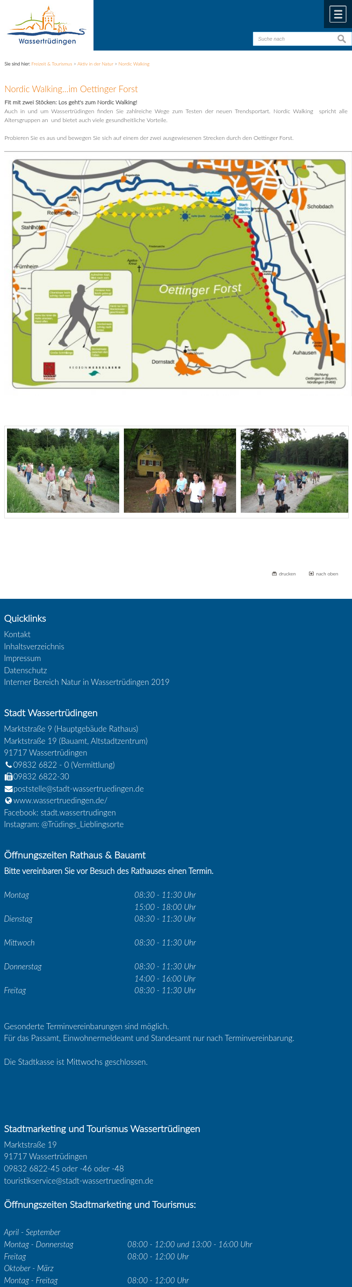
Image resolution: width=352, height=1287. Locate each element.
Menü (338, 14)
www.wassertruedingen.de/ (61, 800)
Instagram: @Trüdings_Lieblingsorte (64, 824)
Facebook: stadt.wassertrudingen (60, 812)
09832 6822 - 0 (36, 765)
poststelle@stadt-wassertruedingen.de (79, 788)
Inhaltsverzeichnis (34, 646)
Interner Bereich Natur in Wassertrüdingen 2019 (87, 682)
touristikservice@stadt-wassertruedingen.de (79, 1180)
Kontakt (17, 634)
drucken (287, 573)
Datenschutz (25, 670)
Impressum (22, 658)
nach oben (327, 573)
